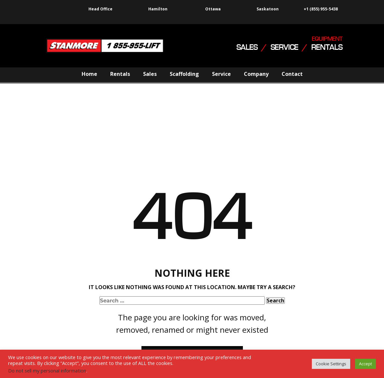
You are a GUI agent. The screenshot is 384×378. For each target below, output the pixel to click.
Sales (150, 73)
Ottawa (213, 9)
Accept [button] (365, 364)
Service (221, 73)
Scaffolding (184, 73)
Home (89, 73)
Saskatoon (268, 9)
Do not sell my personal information (47, 370)
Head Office (100, 9)
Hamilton (157, 9)
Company (256, 73)
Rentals (120, 73)
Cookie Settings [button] (331, 364)
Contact (292, 73)
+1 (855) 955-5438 (320, 9)
